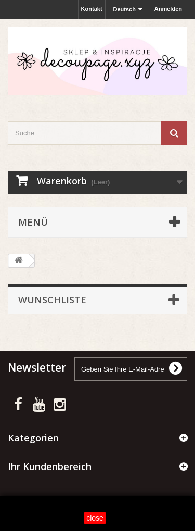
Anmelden (168, 9)
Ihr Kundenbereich (50, 466)
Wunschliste (52, 299)
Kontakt (91, 9)
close (94, 518)
